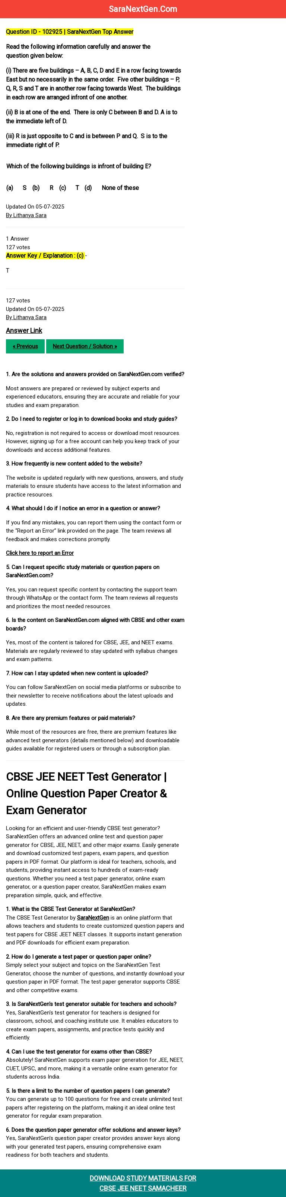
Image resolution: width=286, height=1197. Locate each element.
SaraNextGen (93, 917)
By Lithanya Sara (26, 215)
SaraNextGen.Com (143, 9)
